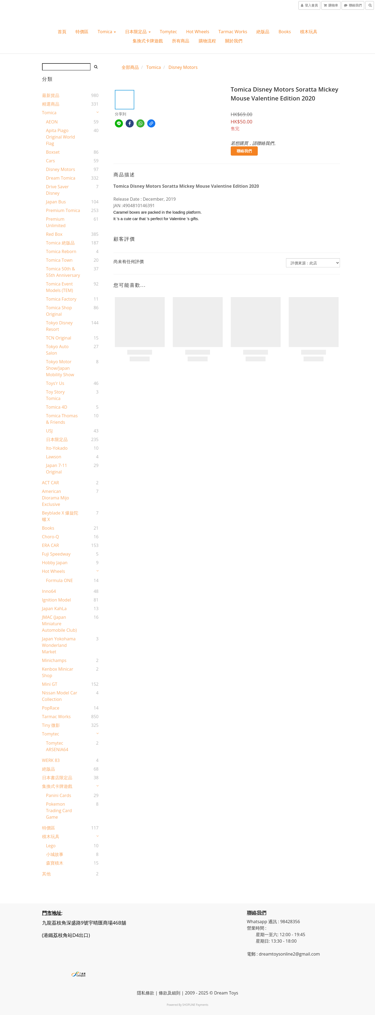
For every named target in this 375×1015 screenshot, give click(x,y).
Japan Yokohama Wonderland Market (59, 645)
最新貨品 (50, 95)
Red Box (54, 234)
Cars (50, 161)
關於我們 (233, 41)
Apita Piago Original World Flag (60, 136)
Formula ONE (59, 580)
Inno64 (49, 591)
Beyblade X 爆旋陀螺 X (60, 516)
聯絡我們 (244, 150)
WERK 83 (51, 760)
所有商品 (180, 41)
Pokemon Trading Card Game (59, 810)
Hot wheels (197, 32)
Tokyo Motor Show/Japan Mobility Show (60, 368)
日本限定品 (137, 32)
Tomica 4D (56, 407)
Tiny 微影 (51, 725)
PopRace (50, 708)
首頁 (62, 32)
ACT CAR (50, 483)
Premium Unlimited (56, 222)
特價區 (81, 32)
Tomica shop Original (59, 311)
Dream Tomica (60, 178)
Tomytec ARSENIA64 (57, 746)
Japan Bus (56, 202)
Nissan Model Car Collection (59, 696)
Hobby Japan (55, 563)
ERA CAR (50, 545)
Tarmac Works (232, 32)
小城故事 (54, 854)
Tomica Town (59, 260)
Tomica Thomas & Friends (62, 419)
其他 (46, 874)
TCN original (58, 338)
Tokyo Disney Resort (59, 326)
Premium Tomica (63, 210)
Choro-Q (50, 537)
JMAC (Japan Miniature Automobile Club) (59, 623)
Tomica (107, 32)
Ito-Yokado (57, 448)
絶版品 (262, 32)
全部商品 (130, 67)
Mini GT (49, 684)
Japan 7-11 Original (56, 468)
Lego (51, 846)
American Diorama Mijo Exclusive (55, 497)
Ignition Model (56, 600)
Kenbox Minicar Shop (57, 672)
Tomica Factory (61, 299)
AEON (52, 122)
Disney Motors (60, 169)
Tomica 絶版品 (60, 243)
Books (284, 32)
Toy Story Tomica (55, 395)
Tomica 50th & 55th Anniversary (63, 272)
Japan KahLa (54, 608)
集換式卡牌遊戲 (148, 41)
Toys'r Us (55, 383)
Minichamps (54, 660)
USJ (49, 431)
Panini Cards (58, 795)
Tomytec (168, 32)
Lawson (53, 457)
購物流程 (207, 41)
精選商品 (50, 104)
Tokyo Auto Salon (57, 350)
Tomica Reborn (61, 251)
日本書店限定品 (57, 778)
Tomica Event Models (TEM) (59, 287)
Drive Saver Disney (57, 190)
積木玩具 (308, 32)
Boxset (53, 152)
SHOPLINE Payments (195, 1005)
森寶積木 (54, 863)
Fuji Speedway (56, 554)
